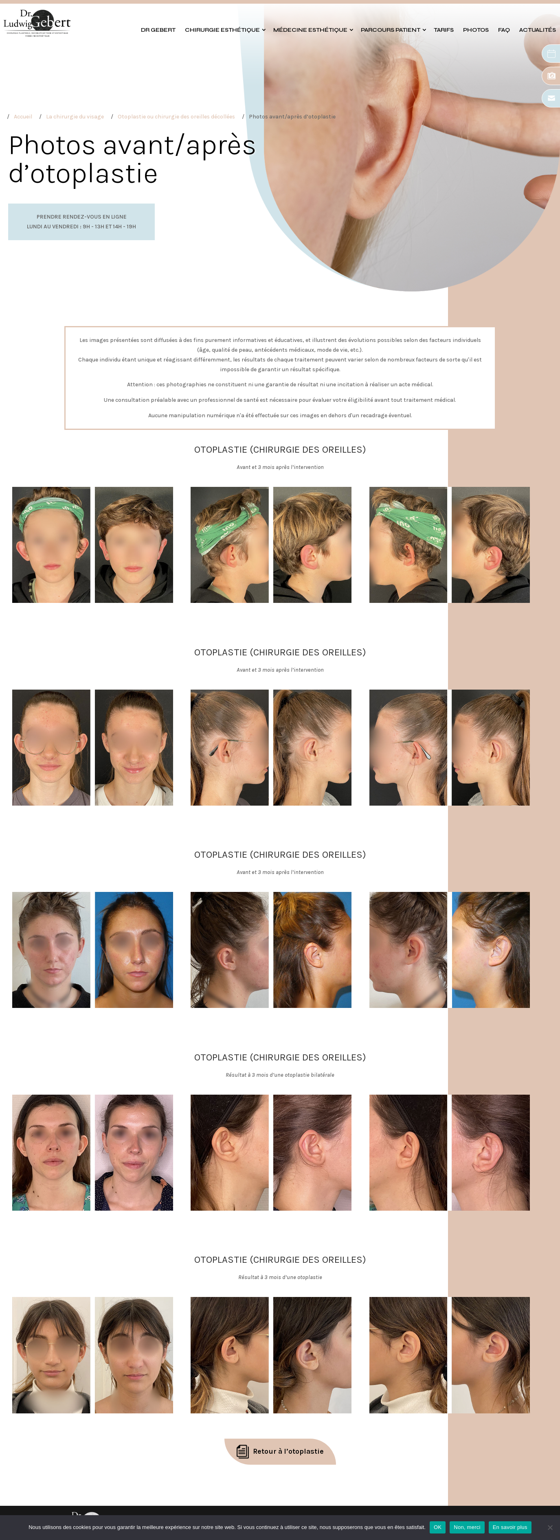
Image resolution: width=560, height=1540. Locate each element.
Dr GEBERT (158, 29)
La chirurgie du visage (75, 116)
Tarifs (444, 29)
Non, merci (467, 1527)
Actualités (537, 29)
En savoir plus (510, 1527)
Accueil (23, 116)
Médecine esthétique (310, 29)
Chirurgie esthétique (222, 29)
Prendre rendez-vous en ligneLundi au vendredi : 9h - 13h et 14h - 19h (81, 221)
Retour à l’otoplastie (288, 1451)
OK (437, 1527)
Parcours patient (390, 29)
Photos (476, 29)
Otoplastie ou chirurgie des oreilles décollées (176, 116)
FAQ (504, 29)
